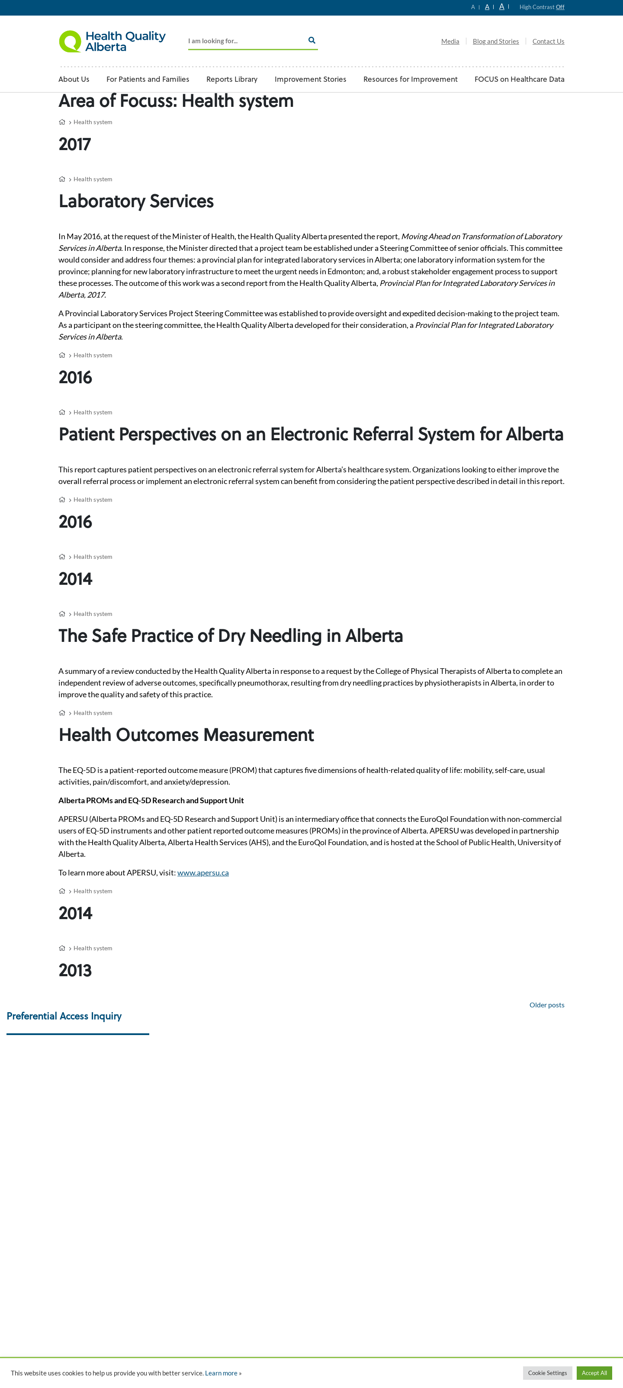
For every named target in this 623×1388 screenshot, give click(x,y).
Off (560, 6)
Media (450, 41)
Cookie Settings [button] (547, 1372)
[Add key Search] (253, 41)
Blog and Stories (496, 41)
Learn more (221, 1373)
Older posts (547, 1004)
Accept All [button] (594, 1372)
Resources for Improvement (410, 80)
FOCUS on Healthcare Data (520, 80)
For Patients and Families (147, 80)
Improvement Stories (311, 80)
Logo (112, 41)
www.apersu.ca (203, 872)
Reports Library (231, 80)
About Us (74, 80)
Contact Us (549, 41)
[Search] (312, 40)
